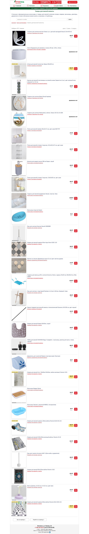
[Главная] (19, 1)
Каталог (31, 5)
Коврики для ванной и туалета (34, 244)
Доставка (58, 5)
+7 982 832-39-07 (39, 527)
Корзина (44, 5)
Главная (17, 5)
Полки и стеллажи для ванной (34, 130)
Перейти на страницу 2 (38, 519)
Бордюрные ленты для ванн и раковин (36, 49)
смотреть (55, 8)
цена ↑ (64, 28)
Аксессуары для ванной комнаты (35, 163)
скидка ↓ (74, 28)
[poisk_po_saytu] (41, 19)
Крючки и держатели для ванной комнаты (37, 83)
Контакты (72, 5)
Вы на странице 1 (21, 519)
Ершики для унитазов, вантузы (34, 227)
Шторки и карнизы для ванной (34, 65)
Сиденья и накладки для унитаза (35, 33)
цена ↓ (69, 28)
